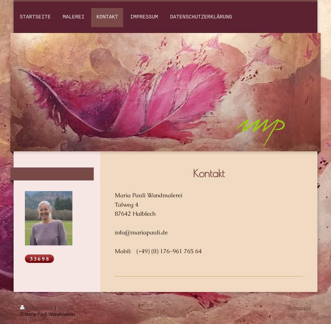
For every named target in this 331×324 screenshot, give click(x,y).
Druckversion (37, 307)
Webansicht (299, 308)
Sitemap (65, 307)
